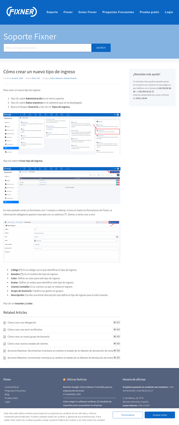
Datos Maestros (56, 78)
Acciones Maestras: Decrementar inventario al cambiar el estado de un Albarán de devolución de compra (62, 350)
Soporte (52, 12)
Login (169, 12)
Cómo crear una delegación (22, 322)
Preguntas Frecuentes (118, 12)
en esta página (162, 84)
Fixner (68, 12)
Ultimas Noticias (77, 379)
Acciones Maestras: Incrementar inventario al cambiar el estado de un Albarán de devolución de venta (60, 357)
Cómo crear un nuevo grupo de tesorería (28, 336)
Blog (7, 394)
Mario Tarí (36, 78)
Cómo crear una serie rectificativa (25, 329)
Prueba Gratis (11, 398)
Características (12, 386)
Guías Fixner (87, 12)
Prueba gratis (149, 12)
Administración (70, 78)
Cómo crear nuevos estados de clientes (28, 343)
